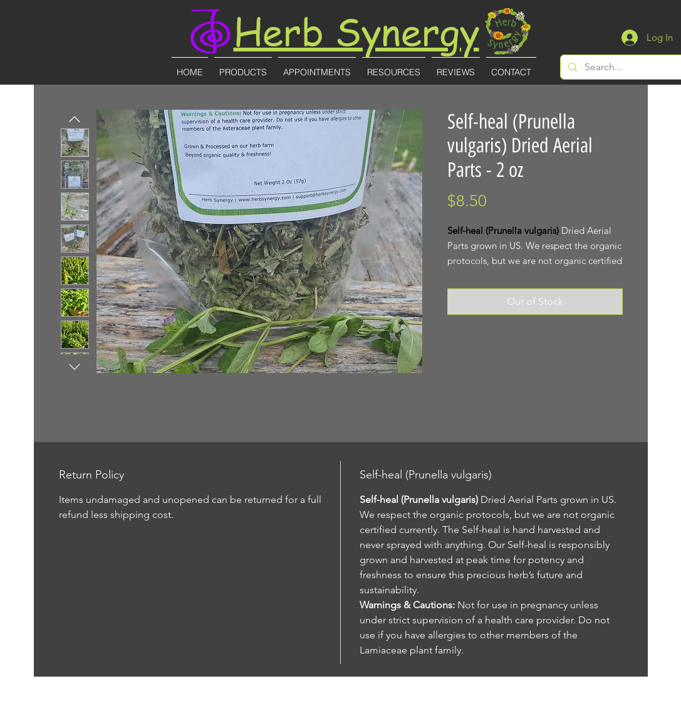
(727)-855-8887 (342, 709)
